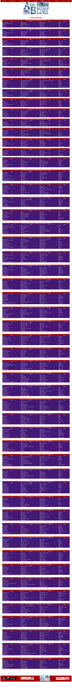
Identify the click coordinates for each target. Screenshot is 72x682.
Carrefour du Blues (42, 1)
